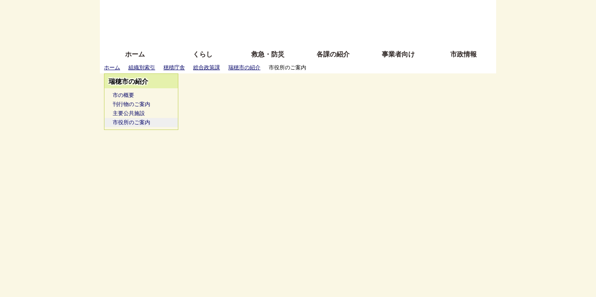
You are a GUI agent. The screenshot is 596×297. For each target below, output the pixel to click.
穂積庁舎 (174, 67)
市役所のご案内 (131, 122)
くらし (203, 54)
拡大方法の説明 (238, 34)
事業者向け (398, 54)
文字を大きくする (305, 21)
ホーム (135, 54)
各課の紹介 (333, 54)
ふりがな (232, 9)
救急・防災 (267, 54)
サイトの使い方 (289, 34)
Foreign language (244, 21)
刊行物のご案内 (131, 104)
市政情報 (463, 54)
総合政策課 (206, 67)
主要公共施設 (129, 113)
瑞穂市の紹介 (244, 67)
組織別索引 (141, 67)
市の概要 (123, 95)
